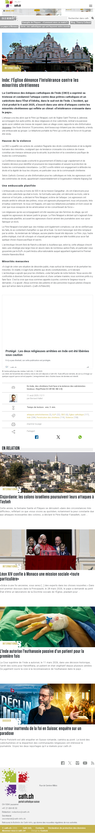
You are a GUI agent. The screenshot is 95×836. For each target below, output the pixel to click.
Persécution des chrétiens (48, 417)
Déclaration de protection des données (67, 828)
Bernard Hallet (36, 398)
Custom (44, 831)
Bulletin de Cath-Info (23, 822)
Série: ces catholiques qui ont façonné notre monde (45, 26)
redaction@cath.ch (20, 812)
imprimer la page (34, 424)
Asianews (6, 127)
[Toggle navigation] (89, 4)
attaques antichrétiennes (38, 415)
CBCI (63, 415)
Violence (69, 417)
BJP (54, 415)
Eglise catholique (76, 415)
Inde (29, 417)
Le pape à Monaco (9, 26)
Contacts (40, 828)
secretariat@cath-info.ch (14, 819)
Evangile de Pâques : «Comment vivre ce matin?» (45, 22)
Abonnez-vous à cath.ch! (14, 831)
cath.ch (7, 828)
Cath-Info (27, 828)
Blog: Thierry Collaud (81, 22)
